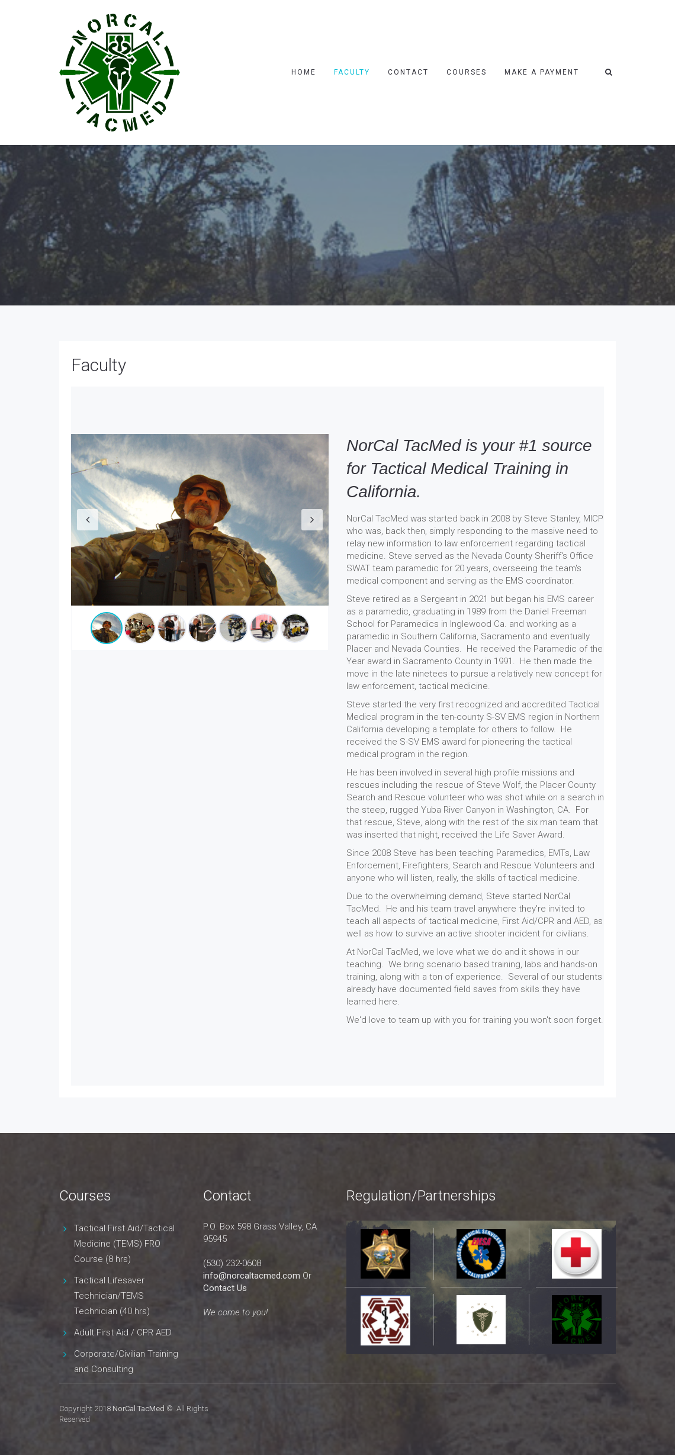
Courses (466, 72)
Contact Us (225, 1288)
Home (303, 72)
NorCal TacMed (138, 1408)
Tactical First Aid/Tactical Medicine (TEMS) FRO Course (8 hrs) (124, 1243)
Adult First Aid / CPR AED (123, 1332)
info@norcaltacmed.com (251, 1275)
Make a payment (541, 72)
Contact (408, 72)
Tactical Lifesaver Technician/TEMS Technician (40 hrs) (112, 1295)
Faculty (352, 72)
